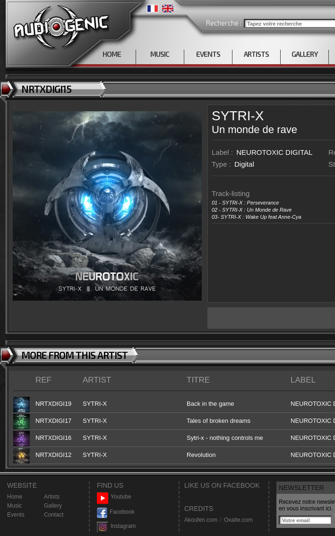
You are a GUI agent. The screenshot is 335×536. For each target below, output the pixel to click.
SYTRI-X (238, 115)
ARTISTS (256, 54)
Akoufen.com (200, 520)
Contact (53, 514)
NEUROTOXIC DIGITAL (274, 152)
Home (14, 496)
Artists (52, 496)
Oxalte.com (238, 520)
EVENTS (208, 54)
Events (16, 514)
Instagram (116, 526)
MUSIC (159, 54)
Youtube (114, 496)
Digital (244, 164)
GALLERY (305, 54)
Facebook (116, 512)
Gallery (53, 505)
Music (14, 505)
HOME (112, 54)
